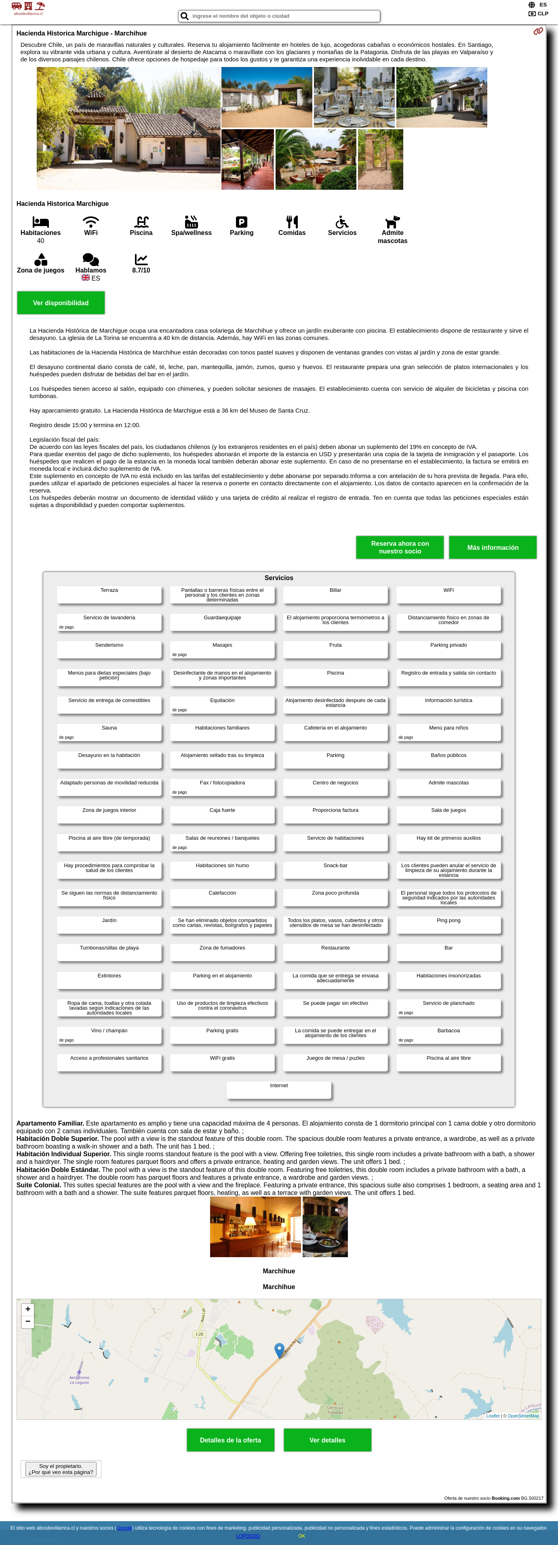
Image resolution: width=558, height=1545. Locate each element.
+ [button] (28, 1310)
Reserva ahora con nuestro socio (400, 547)
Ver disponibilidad (61, 303)
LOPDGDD (248, 1536)
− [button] (28, 1322)
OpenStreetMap (523, 1415)
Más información (493, 547)
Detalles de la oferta (230, 1440)
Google (124, 1528)
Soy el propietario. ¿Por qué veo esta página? (61, 1469)
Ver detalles (327, 1440)
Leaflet (493, 1415)
